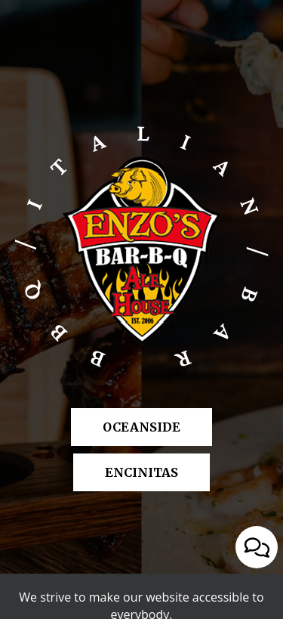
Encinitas (125, 472)
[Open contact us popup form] (256, 547)
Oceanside (125, 427)
